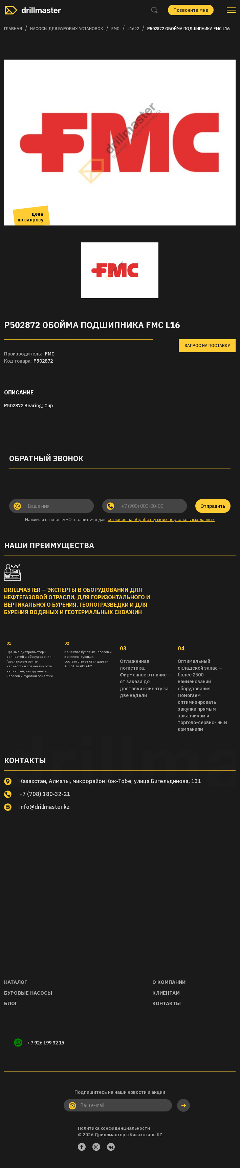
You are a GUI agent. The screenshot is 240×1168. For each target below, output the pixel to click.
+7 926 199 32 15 (46, 1043)
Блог (11, 1003)
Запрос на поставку (207, 345)
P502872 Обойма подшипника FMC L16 (188, 28)
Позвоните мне (190, 10)
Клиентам (166, 993)
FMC (115, 28)
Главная (13, 28)
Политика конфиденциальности (114, 1128)
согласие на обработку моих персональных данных (161, 519)
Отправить (212, 506)
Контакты (166, 1003)
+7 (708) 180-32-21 (44, 794)
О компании (169, 982)
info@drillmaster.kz (44, 806)
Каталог (15, 982)
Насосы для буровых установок (66, 28)
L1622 (133, 28)
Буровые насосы (28, 993)
